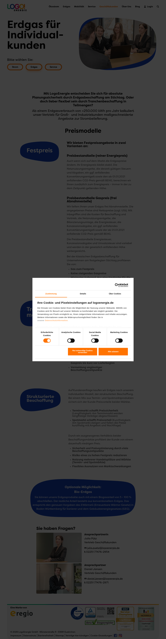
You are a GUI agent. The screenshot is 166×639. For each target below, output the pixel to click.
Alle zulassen (113, 351)
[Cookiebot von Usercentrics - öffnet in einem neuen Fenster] (116, 285)
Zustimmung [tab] (51, 294)
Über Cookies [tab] (115, 294)
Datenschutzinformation (56, 320)
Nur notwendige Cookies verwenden (82, 351)
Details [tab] (83, 294)
